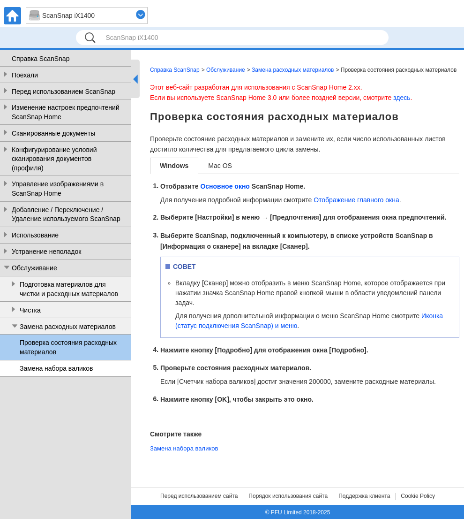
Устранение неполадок (46, 251)
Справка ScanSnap (40, 58)
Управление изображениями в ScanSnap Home (58, 188)
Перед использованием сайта (199, 496)
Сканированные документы (53, 133)
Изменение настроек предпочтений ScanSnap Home (66, 112)
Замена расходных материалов (68, 326)
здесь (401, 97)
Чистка (30, 310)
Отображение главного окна (356, 200)
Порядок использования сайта (288, 496)
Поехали (25, 75)
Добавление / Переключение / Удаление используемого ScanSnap (66, 214)
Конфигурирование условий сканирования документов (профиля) (54, 159)
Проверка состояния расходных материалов (68, 347)
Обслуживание (34, 268)
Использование (35, 235)
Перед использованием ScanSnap (63, 91)
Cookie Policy (418, 496)
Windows (174, 165)
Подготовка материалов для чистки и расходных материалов (69, 289)
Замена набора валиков (56, 368)
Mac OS (220, 165)
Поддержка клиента (364, 496)
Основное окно (225, 186)
